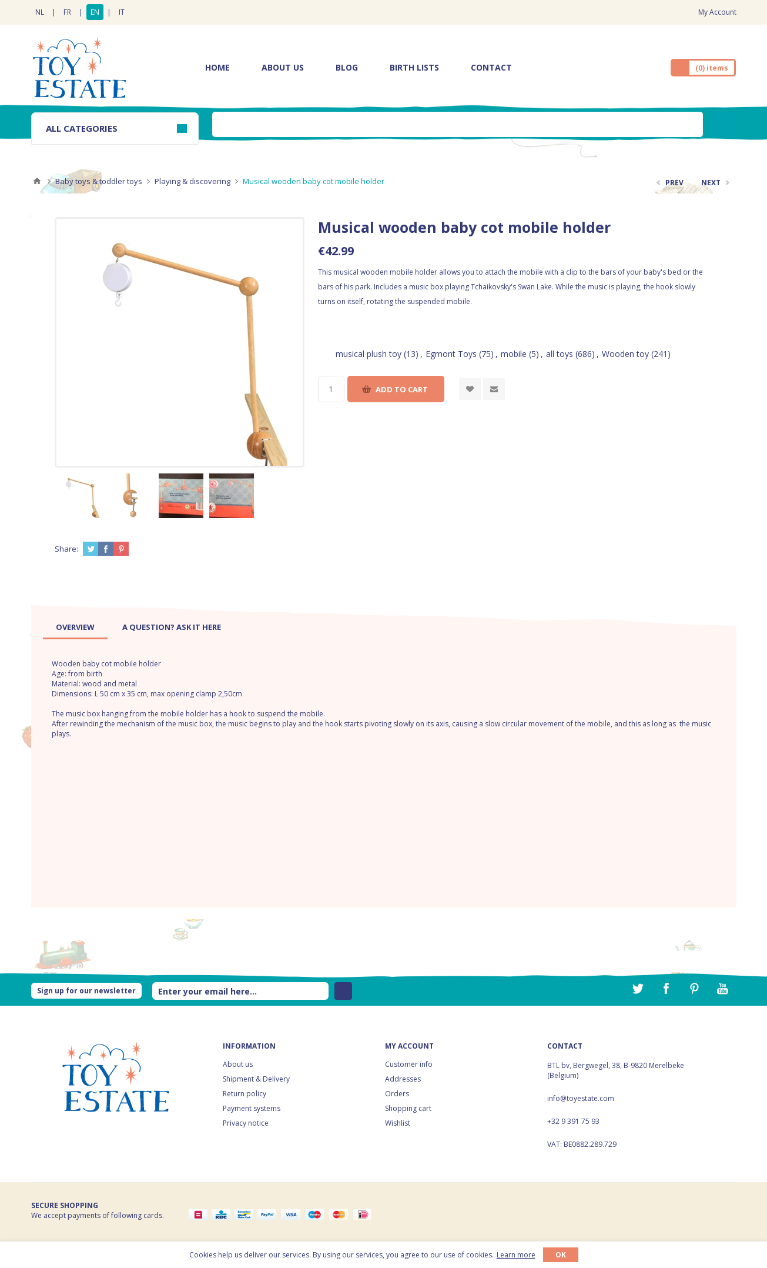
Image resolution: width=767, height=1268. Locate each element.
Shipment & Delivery (256, 1079)
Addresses (403, 1079)
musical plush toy (368, 353)
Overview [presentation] (75, 627)
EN (95, 12)
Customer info (409, 1064)
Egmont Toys (451, 353)
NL (39, 12)
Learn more (516, 1255)
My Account (717, 12)
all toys (559, 353)
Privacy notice (246, 1123)
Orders (397, 1094)
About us (238, 1064)
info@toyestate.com (580, 1098)
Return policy (244, 1094)
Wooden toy (625, 353)
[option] (80, 495)
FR (67, 12)
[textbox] (457, 124)
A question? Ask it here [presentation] (171, 627)
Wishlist (397, 1123)
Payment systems (251, 1108)
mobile (514, 353)
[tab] (75, 627)
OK (560, 1255)
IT (122, 12)
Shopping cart (408, 1108)
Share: (66, 548)
